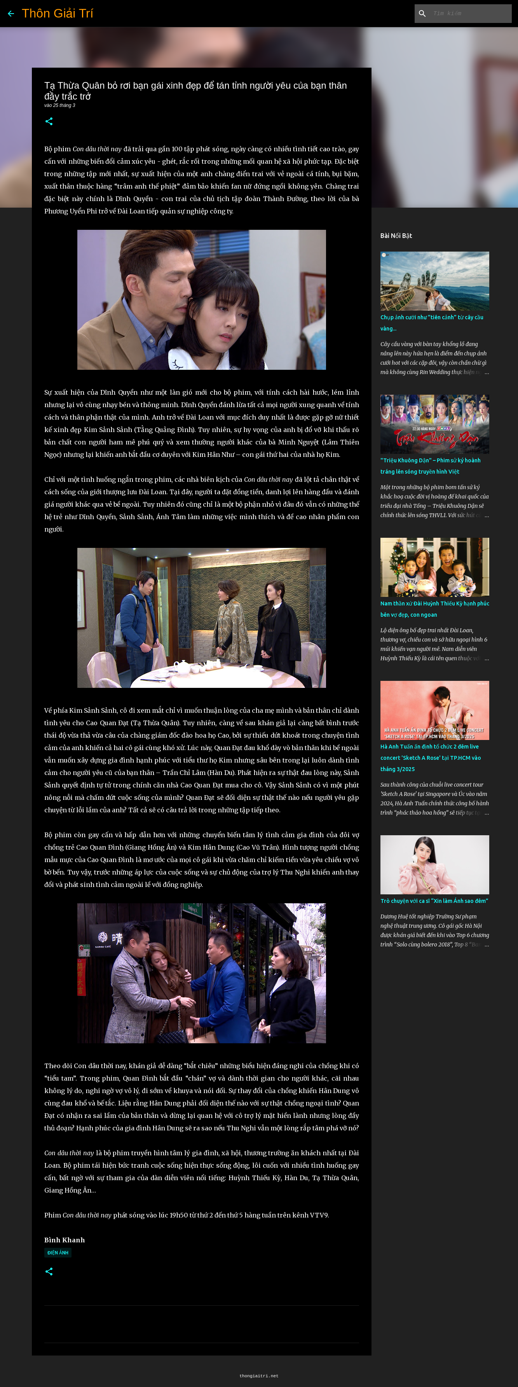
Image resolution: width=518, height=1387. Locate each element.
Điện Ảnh (57, 1252)
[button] (49, 122)
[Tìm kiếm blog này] (471, 13)
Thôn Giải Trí (58, 13)
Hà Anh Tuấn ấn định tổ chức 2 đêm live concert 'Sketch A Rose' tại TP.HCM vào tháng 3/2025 (430, 757)
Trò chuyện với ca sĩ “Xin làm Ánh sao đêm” (434, 901)
